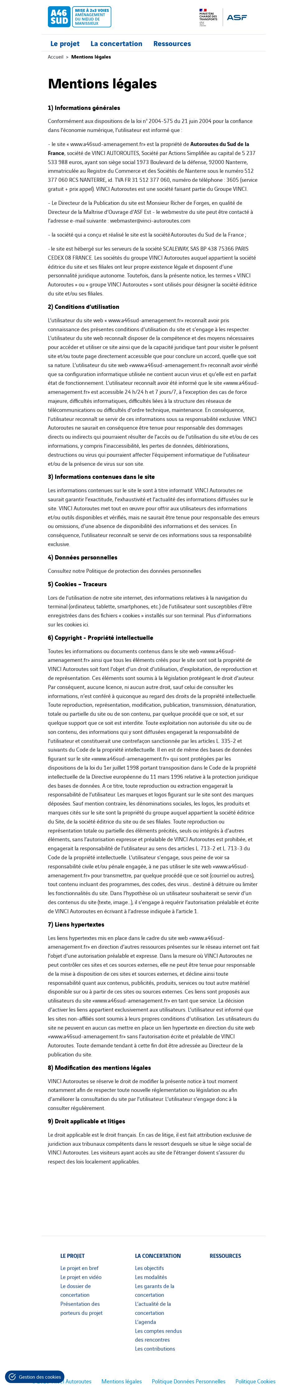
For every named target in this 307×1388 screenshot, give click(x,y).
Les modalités (151, 1276)
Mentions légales (121, 1381)
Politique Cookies (255, 1381)
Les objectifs (149, 1267)
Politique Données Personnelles (189, 1381)
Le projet (65, 42)
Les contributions (155, 1348)
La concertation (116, 42)
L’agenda (145, 1321)
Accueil (55, 56)
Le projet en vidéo (80, 1276)
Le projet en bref (79, 1267)
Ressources (172, 42)
